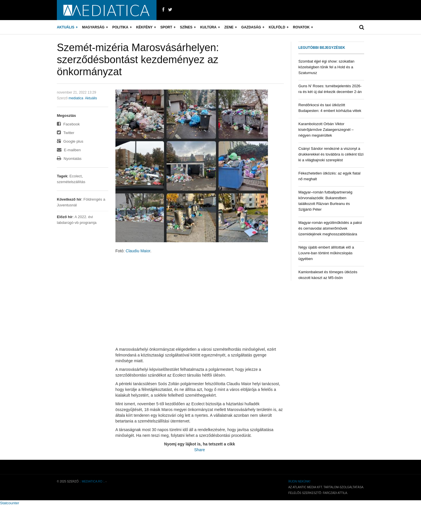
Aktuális (65, 27)
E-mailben (69, 150)
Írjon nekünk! (299, 481)
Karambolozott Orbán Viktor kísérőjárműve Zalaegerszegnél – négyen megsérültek (326, 129)
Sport (166, 27)
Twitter (65, 133)
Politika (120, 27)
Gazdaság (251, 27)
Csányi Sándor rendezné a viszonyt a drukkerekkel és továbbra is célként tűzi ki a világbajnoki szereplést (331, 154)
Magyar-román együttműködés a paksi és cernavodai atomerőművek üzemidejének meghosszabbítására (330, 228)
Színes (186, 27)
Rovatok (301, 27)
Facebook (68, 124)
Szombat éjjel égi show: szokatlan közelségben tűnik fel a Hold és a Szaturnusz (326, 67)
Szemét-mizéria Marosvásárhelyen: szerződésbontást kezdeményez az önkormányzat (138, 59)
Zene (228, 27)
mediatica (76, 98)
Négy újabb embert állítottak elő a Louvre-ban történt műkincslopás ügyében (326, 253)
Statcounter (9, 503)
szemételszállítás (71, 182)
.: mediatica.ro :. (92, 481)
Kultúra (208, 27)
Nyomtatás (69, 158)
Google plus (70, 141)
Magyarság (93, 27)
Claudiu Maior (138, 251)
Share (199, 449)
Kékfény (144, 27)
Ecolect (75, 176)
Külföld (277, 27)
